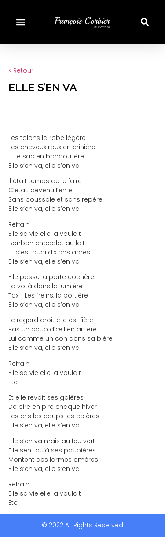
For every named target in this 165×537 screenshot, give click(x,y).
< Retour (20, 70)
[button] (20, 22)
